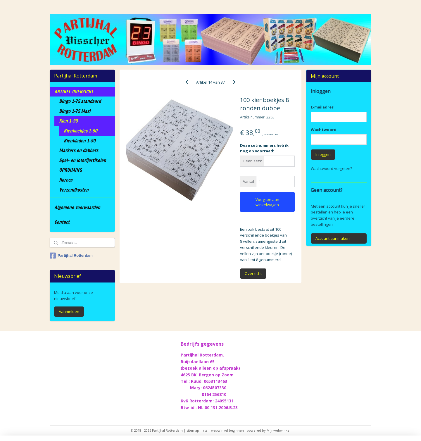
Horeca (66, 180)
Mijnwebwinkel (278, 430)
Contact (62, 222)
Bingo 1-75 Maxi (74, 111)
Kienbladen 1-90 (80, 140)
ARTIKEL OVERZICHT (73, 91)
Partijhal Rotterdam (71, 255)
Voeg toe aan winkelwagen (267, 202)
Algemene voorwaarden (77, 207)
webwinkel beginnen (227, 430)
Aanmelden (69, 311)
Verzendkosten (74, 190)
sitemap (193, 430)
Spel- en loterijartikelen (82, 160)
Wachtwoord (324, 129)
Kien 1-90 (68, 121)
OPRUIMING (70, 170)
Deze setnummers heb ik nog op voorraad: (264, 148)
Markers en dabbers (78, 150)
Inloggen (323, 154)
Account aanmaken (332, 238)
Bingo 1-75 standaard (80, 101)
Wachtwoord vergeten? (331, 168)
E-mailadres (322, 107)
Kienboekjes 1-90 (80, 131)
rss (205, 430)
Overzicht (253, 273)
